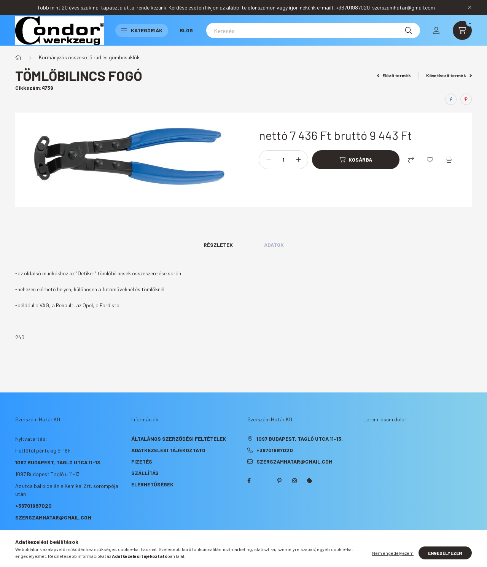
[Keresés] (313, 30)
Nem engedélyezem (393, 553)
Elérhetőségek (152, 484)
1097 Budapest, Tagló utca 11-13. (58, 462)
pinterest (279, 480)
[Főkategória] (18, 57)
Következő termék (449, 75)
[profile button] (436, 30)
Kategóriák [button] (141, 30)
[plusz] (298, 159)
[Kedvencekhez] (430, 159)
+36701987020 (33, 505)
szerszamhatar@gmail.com (53, 517)
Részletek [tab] (218, 244)
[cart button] (462, 30)
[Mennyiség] (283, 160)
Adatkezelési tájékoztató (168, 450)
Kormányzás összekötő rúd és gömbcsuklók (89, 57)
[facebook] (451, 99)
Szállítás (145, 473)
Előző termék (394, 75)
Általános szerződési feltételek (178, 438)
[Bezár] (470, 7)
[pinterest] (466, 99)
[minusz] (268, 159)
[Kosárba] (355, 159)
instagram (294, 480)
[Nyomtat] (449, 159)
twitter (264, 480)
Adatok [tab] (274, 244)
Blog (186, 30)
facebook (248, 480)
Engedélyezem (445, 553)
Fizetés (141, 461)
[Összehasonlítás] (411, 159)
